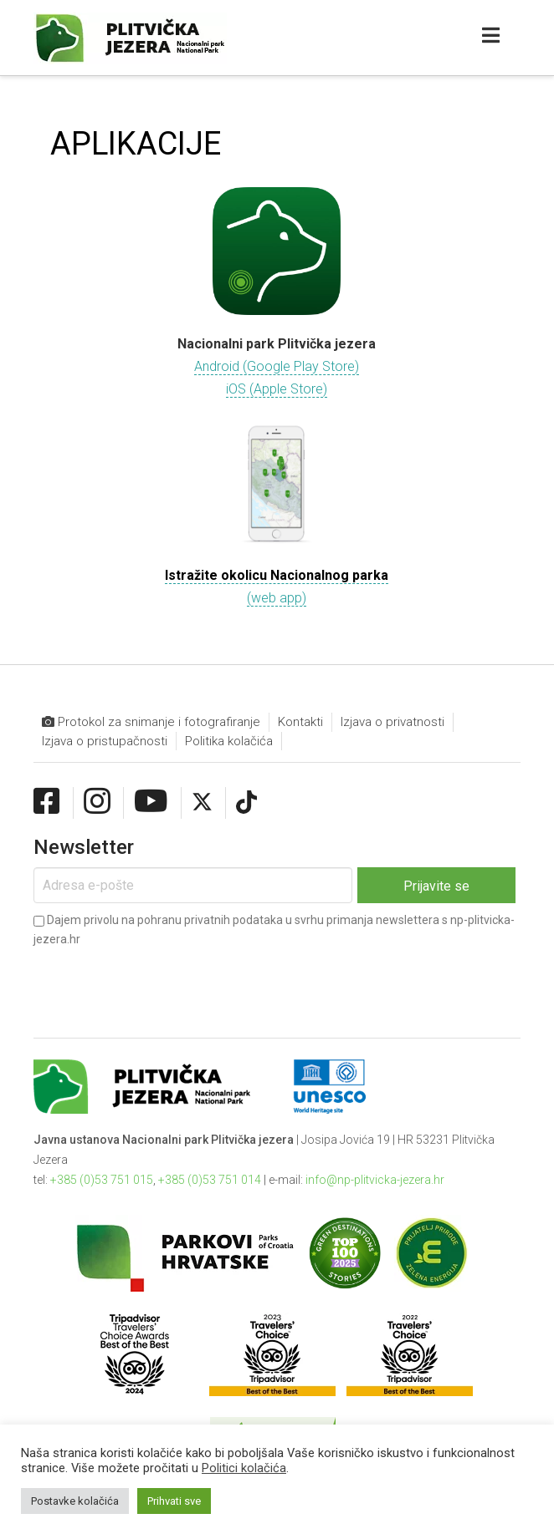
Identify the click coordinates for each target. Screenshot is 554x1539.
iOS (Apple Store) (276, 389)
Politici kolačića (244, 1468)
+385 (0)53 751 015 (101, 1179)
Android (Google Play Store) (276, 366)
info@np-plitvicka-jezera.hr (374, 1179)
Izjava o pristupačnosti (104, 741)
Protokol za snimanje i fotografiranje (151, 722)
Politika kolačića (229, 741)
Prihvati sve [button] (174, 1501)
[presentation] (160, 979)
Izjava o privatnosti (392, 721)
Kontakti (300, 721)
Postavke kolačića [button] (75, 1501)
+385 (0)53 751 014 (209, 1179)
